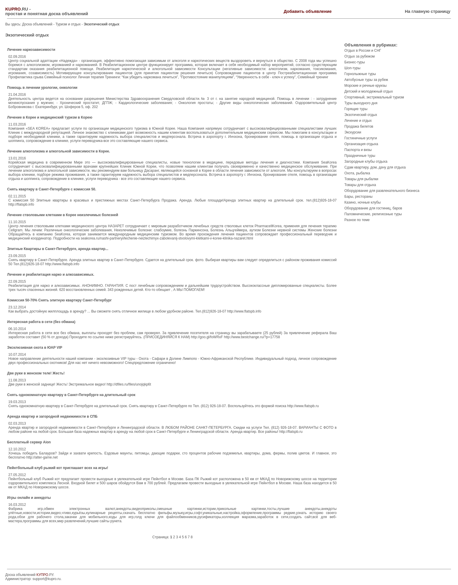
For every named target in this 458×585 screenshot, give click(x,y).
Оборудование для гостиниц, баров (373, 208)
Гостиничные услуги (360, 138)
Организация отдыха (361, 144)
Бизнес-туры (354, 62)
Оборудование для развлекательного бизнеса (381, 191)
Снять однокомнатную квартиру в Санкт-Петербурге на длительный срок (71, 395)
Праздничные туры (359, 156)
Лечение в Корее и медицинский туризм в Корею (49, 117)
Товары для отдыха (360, 185)
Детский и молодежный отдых (368, 91)
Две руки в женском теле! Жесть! (36, 373)
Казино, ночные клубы (362, 202)
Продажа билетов (358, 126)
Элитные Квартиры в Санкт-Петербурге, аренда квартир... (57, 249)
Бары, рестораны (358, 197)
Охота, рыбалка (357, 173)
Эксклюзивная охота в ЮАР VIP (35, 348)
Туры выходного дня (360, 103)
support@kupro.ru (46, 579)
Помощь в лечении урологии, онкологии (42, 88)
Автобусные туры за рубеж (366, 80)
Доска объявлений (37, 24)
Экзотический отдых (360, 115)
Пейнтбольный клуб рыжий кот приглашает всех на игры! (57, 468)
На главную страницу (427, 11)
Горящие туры (355, 109)
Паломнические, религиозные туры (373, 214)
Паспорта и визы (358, 150)
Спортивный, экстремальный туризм (374, 97)
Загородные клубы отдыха (365, 161)
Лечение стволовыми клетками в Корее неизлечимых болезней (62, 215)
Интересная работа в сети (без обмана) (41, 322)
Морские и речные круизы (365, 86)
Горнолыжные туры (360, 74)
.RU (16, 9)
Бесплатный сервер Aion (29, 442)
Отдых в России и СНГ (362, 50)
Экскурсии (352, 132)
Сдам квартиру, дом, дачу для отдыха (375, 167)
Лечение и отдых (358, 121)
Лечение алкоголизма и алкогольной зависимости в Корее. (58, 151)
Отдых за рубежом (359, 56)
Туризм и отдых (68, 24)
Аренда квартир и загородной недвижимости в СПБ (52, 416)
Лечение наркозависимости (31, 50)
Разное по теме (356, 220)
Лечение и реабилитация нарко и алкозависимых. (50, 274)
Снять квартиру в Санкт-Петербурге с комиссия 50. (51, 189)
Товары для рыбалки (361, 179)
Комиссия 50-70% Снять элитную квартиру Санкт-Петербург (59, 300)
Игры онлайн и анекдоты (29, 498)
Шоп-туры (352, 68)
